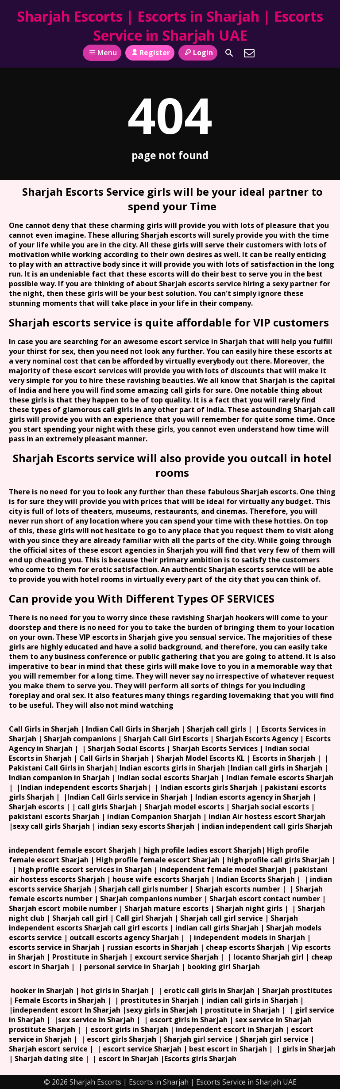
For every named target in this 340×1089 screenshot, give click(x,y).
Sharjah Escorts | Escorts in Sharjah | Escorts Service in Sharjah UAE (170, 26)
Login (197, 52)
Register (150, 52)
